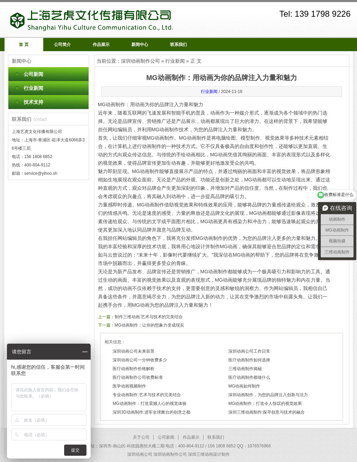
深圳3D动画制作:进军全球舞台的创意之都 (151, 412)
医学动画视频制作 (129, 386)
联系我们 (178, 44)
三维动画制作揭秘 (245, 368)
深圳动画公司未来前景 (133, 351)
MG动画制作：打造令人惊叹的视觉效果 (265, 403)
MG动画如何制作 (244, 386)
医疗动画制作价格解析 (133, 368)
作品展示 (101, 44)
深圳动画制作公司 (140, 61)
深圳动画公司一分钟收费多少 (140, 360)
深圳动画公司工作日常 (249, 351)
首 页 (23, 44)
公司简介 (62, 44)
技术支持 (33, 102)
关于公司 (141, 437)
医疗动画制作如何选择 (249, 360)
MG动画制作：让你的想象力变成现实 (149, 325)
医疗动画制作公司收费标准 (138, 377)
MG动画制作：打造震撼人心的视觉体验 (149, 403)
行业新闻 (33, 88)
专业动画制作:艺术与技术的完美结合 (147, 394)
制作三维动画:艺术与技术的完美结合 (149, 316)
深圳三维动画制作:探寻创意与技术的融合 (266, 412)
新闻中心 (139, 44)
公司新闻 (33, 74)
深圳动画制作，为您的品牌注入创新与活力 (268, 394)
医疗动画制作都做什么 (249, 377)
